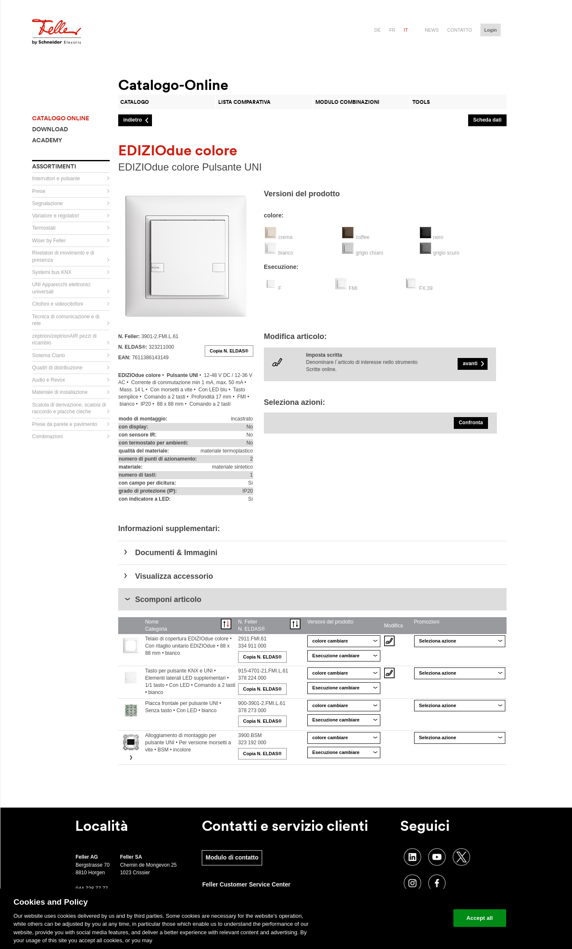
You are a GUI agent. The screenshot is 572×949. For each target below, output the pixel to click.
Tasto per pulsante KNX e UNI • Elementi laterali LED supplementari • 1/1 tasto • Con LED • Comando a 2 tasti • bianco (190, 681)
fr (392, 30)
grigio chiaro (369, 253)
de (377, 30)
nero (438, 237)
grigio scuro (446, 253)
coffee (362, 237)
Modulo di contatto (232, 857)
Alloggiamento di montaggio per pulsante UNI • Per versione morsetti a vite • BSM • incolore (188, 742)
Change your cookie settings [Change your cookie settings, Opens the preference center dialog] (407, 918)
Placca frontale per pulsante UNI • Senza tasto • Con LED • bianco (183, 706)
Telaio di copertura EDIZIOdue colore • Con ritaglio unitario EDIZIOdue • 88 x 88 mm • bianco (188, 646)
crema (285, 237)
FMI (353, 288)
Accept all (479, 918)
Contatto (459, 30)
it (406, 30)
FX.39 (426, 288)
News (432, 30)
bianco (285, 253)
